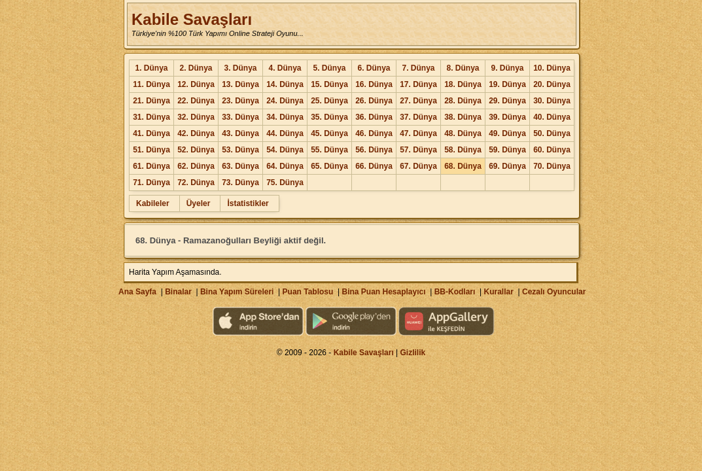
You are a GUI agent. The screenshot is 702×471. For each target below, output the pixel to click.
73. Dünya (240, 182)
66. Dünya (374, 166)
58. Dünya (463, 149)
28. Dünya (463, 100)
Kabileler (152, 203)
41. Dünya (151, 133)
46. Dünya (374, 133)
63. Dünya (240, 166)
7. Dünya (418, 68)
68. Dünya (463, 166)
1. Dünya (151, 68)
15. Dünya (329, 84)
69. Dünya (507, 166)
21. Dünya (151, 100)
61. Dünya (151, 166)
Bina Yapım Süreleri (237, 291)
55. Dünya (329, 149)
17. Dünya (418, 84)
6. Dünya (373, 68)
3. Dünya (240, 68)
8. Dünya (462, 68)
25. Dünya (329, 100)
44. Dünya (285, 133)
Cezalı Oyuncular (554, 291)
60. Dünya (551, 149)
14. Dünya (285, 84)
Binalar (178, 291)
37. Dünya (418, 117)
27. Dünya (418, 100)
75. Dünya (285, 182)
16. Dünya (374, 84)
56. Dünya (374, 149)
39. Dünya (507, 117)
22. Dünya (196, 100)
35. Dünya (329, 117)
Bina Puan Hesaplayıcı (384, 291)
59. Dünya (507, 149)
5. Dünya (329, 68)
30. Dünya (551, 100)
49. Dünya (507, 133)
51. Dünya (151, 149)
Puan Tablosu (308, 291)
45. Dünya (329, 133)
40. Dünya (551, 117)
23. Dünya (240, 100)
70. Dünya (551, 166)
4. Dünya (284, 68)
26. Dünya (374, 100)
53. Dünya (240, 149)
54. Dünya (285, 149)
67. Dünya (418, 166)
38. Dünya (463, 117)
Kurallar (498, 291)
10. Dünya (551, 68)
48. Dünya (463, 133)
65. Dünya (329, 166)
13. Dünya (240, 84)
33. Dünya (240, 117)
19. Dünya (507, 84)
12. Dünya (196, 84)
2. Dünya (195, 68)
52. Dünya (196, 149)
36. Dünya (374, 117)
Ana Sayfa (137, 291)
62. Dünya (196, 166)
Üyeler (198, 203)
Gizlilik (413, 352)
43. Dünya (240, 133)
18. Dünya (463, 84)
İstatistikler (247, 203)
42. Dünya (196, 133)
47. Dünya (418, 133)
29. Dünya (507, 100)
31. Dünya (151, 117)
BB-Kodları (455, 291)
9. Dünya (507, 68)
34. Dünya (285, 117)
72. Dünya (196, 182)
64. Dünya (285, 166)
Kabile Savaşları (192, 19)
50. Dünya (551, 133)
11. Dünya (151, 84)
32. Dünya (196, 117)
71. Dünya (151, 182)
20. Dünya (551, 84)
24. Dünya (285, 100)
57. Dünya (418, 149)
